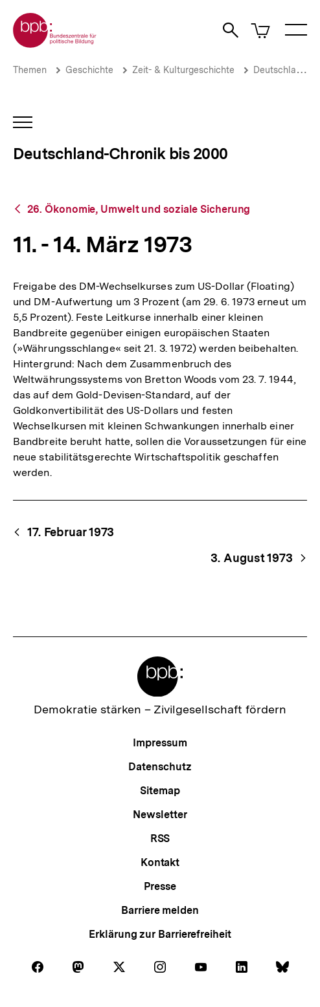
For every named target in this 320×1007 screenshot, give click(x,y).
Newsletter (160, 814)
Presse (160, 886)
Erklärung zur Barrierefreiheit (160, 934)
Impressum (160, 743)
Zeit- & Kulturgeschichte (183, 70)
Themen (30, 70)
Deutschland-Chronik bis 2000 (120, 153)
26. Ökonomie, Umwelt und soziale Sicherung (139, 209)
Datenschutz (159, 767)
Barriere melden (160, 910)
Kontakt (160, 862)
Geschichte (89, 70)
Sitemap (159, 791)
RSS (160, 838)
